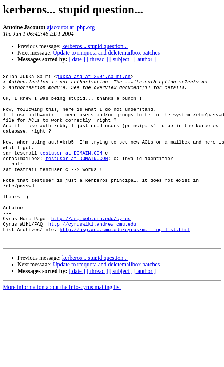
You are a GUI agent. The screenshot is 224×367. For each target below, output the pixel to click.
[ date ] (77, 59)
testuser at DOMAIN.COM (71, 169)
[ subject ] (121, 59)
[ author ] (145, 59)
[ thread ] (97, 59)
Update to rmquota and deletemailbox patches (106, 53)
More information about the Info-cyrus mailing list (62, 321)
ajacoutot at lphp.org (71, 27)
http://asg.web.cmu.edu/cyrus (91, 248)
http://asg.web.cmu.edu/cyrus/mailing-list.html (125, 261)
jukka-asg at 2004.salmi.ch (94, 77)
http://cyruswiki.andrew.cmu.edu (92, 254)
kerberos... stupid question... (95, 46)
